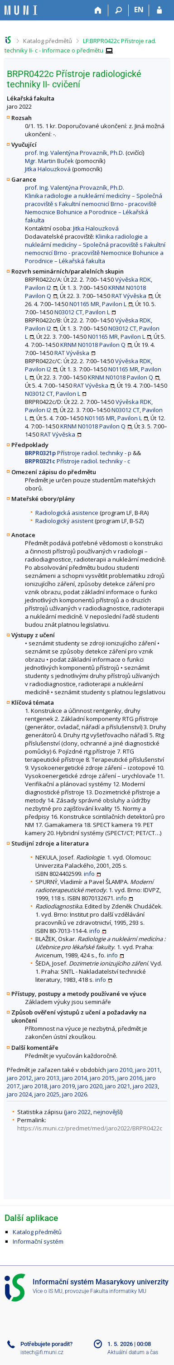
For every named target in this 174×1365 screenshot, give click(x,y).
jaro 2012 (19, 1078)
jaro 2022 (78, 1112)
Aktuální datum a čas (132, 1352)
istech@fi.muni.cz (41, 1352)
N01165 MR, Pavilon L (97, 304)
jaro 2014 (74, 1078)
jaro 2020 (89, 1086)
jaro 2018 (34, 1086)
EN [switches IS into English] (139, 9)
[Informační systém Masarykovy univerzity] (21, 10)
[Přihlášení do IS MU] (159, 10)
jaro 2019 (62, 1086)
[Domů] (98, 10)
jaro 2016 (129, 1078)
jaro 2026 (74, 1094)
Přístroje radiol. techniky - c (77, 461)
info (89, 874)
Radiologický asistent (64, 521)
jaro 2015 (102, 1078)
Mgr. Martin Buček (49, 161)
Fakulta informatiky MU (118, 1291)
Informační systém (38, 1241)
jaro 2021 (117, 1086)
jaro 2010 (119, 1070)
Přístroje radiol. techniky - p (78, 453)
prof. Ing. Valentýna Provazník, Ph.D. (74, 153)
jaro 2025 (46, 1094)
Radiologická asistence (66, 513)
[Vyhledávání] (118, 10)
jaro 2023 (145, 1086)
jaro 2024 (19, 1094)
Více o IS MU (48, 1291)
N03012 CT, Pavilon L (82, 312)
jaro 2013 (46, 1078)
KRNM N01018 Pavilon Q (93, 345)
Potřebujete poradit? (46, 1344)
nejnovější (107, 1112)
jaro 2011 (147, 1070)
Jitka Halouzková (48, 169)
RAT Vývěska (128, 296)
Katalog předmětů (47, 41)
